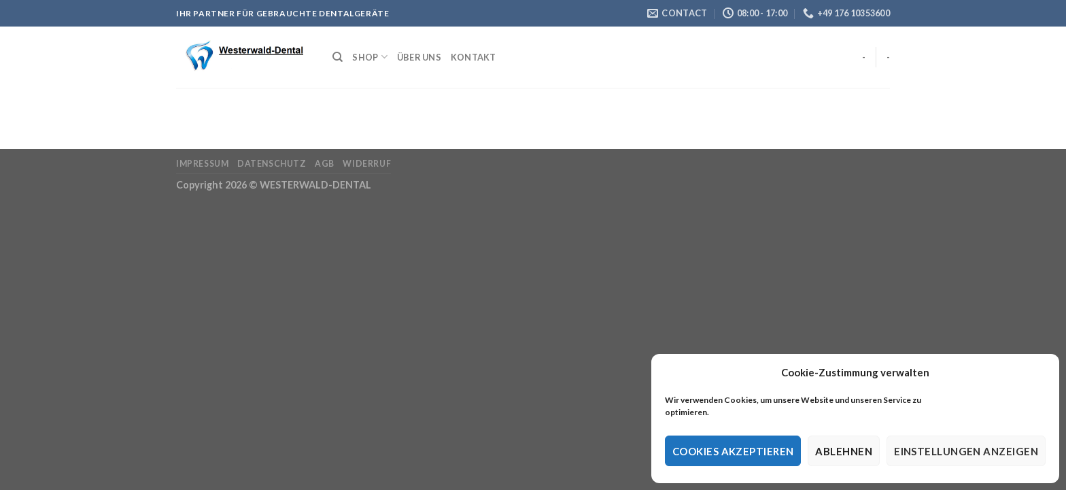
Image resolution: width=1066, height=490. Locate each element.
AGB (324, 164)
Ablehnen (843, 451)
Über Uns (419, 57)
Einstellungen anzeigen (966, 451)
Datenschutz (272, 164)
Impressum (202, 164)
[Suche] (337, 57)
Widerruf (367, 164)
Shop (369, 56)
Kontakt (473, 57)
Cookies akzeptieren (733, 451)
